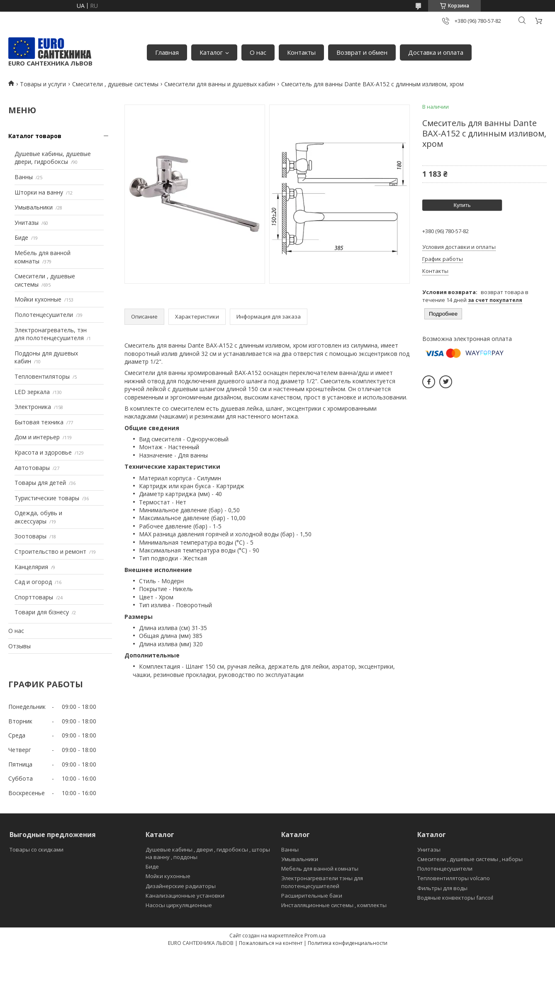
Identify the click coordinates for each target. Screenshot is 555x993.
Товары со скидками (36, 849)
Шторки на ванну (39, 192)
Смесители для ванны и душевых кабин (219, 84)
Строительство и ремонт (50, 551)
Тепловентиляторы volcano (453, 878)
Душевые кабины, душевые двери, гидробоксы (53, 158)
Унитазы (27, 222)
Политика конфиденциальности (347, 943)
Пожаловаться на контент (270, 943)
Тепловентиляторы (42, 376)
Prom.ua (315, 935)
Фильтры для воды (442, 888)
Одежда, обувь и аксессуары (38, 517)
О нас (258, 52)
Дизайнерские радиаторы (181, 886)
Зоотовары (30, 536)
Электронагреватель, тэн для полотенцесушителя (51, 334)
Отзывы (19, 646)
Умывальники (34, 207)
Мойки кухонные (38, 299)
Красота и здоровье (43, 452)
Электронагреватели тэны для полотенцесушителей (322, 881)
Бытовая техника (39, 422)
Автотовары (32, 468)
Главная (167, 52)
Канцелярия (31, 567)
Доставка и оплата (435, 52)
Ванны (24, 177)
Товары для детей (40, 483)
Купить (461, 205)
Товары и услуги (43, 84)
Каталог (211, 52)
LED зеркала (32, 392)
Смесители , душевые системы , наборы (470, 859)
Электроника (33, 407)
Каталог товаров (34, 136)
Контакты (301, 52)
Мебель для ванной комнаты (319, 868)
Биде (21, 237)
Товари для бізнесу (42, 612)
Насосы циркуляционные (179, 905)
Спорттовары (34, 597)
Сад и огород (33, 582)
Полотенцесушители (44, 315)
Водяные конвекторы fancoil (455, 897)
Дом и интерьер (37, 437)
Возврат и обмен (361, 52)
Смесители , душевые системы (115, 84)
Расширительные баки (311, 895)
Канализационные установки (185, 895)
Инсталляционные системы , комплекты (334, 905)
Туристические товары (47, 498)
